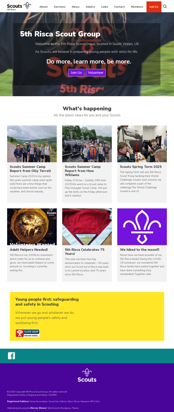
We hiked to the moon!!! (139, 249)
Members (137, 7)
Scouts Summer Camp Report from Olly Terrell (30, 168)
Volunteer (95, 72)
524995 (53, 395)
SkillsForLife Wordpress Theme (63, 408)
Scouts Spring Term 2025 (141, 166)
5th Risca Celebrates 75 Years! (84, 251)
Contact (119, 7)
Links (104, 7)
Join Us (154, 7)
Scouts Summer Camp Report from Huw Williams (83, 170)
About (43, 7)
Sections (60, 7)
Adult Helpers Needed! (29, 249)
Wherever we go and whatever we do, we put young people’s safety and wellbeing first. (44, 317)
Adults (90, 7)
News (76, 7)
